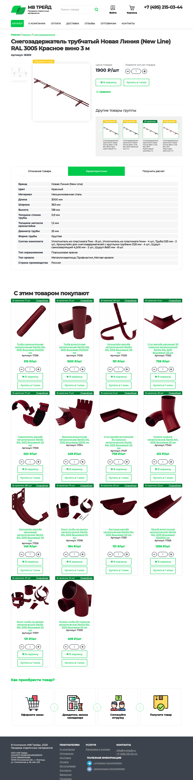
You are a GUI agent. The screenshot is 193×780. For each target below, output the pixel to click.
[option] (19, 73)
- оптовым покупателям (104, 763)
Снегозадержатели (44, 34)
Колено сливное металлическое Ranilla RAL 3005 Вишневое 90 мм (163, 439)
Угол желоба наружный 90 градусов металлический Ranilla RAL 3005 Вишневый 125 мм (163, 348)
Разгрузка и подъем (98, 749)
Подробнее (42, 300)
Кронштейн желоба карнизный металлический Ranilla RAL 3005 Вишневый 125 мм (30, 535)
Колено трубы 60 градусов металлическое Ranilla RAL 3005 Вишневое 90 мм (74, 624)
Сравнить (103, 91)
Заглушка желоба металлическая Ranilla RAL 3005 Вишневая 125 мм (118, 532)
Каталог (17, 23)
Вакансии (65, 774)
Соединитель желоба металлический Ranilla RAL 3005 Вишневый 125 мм (30, 441)
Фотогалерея (68, 766)
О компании (36, 23)
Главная (15, 34)
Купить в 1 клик (136, 82)
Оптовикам (108, 23)
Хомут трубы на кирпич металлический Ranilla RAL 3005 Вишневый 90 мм (74, 533)
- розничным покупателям (106, 768)
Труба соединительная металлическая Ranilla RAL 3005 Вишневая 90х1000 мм (30, 348)
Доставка (72, 23)
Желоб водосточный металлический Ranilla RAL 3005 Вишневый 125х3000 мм (163, 533)
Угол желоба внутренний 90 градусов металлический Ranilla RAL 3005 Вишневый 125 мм (118, 442)
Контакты (128, 23)
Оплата (56, 23)
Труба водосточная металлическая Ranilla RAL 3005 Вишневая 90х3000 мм (74, 348)
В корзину (108, 82)
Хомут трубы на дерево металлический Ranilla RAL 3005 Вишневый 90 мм (30, 626)
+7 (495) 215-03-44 (163, 7)
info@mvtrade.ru (126, 750)
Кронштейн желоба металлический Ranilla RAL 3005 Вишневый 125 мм (118, 348)
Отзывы (90, 23)
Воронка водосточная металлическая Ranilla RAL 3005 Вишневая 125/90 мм (74, 439)
